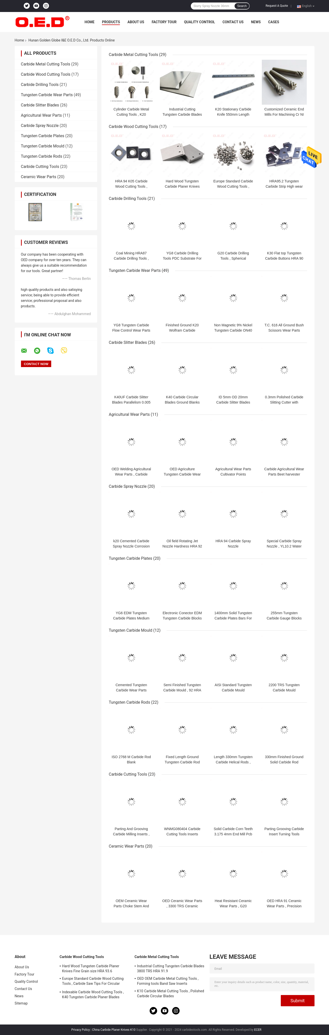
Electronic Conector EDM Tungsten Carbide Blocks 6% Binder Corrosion (182, 618)
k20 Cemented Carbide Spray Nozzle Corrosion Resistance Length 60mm (131, 546)
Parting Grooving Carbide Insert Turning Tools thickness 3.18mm (284, 834)
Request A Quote (277, 5)
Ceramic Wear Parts (38, 176)
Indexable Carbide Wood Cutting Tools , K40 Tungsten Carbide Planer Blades (93, 994)
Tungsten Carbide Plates (42, 135)
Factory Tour (164, 22)
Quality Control (199, 22)
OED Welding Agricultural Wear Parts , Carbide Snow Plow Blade (131, 474)
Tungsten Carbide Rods (41, 156)
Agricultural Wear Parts (41, 115)
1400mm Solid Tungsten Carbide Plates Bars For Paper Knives (233, 618)
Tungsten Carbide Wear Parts (47, 94)
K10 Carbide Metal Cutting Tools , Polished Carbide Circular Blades (170, 993)
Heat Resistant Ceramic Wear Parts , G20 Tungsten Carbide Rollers (233, 906)
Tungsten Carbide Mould (42, 146)
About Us (135, 22)
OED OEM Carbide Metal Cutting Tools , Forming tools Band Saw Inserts (168, 981)
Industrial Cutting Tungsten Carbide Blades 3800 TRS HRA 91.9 (182, 114)
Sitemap (21, 1003)
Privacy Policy (80, 1030)
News (256, 22)
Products (111, 22)
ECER (258, 1030)
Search (242, 6)
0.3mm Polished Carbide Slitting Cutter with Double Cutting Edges (284, 402)
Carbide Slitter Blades (40, 105)
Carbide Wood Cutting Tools (45, 74)
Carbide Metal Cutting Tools (45, 64)
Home (90, 22)
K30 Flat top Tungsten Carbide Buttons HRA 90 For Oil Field (284, 258)
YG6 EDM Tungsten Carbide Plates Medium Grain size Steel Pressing (131, 618)
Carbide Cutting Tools (40, 166)
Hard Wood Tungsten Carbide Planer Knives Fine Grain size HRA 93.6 (182, 186)
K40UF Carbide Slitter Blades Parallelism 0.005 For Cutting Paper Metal (131, 402)
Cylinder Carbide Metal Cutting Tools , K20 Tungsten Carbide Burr (131, 114)
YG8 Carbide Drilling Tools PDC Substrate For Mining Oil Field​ (182, 258)
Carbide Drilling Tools (40, 84)
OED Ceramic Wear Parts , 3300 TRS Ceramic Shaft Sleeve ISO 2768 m (182, 906)
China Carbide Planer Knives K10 (113, 1030)
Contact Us (233, 22)
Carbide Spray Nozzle (40, 125)
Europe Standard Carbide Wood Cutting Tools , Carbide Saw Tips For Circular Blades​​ (93, 982)
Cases (273, 22)
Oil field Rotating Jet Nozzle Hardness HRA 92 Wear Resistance (182, 546)
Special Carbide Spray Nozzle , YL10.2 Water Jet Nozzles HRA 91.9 (284, 546)
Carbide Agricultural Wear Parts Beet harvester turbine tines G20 (284, 474)
